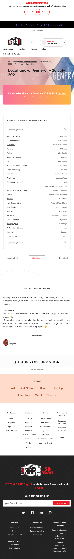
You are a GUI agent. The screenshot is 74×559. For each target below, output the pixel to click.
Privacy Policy (14, 548)
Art (13, 388)
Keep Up (10, 211)
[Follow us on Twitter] (23, 512)
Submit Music (37, 535)
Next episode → (64, 258)
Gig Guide (45, 431)
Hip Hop (58, 388)
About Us (14, 523)
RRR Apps (37, 487)
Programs (28, 422)
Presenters (29, 431)
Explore (28, 413)
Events (45, 413)
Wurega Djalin (12, 224)
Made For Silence (14, 157)
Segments (12, 422)
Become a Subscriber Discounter (59, 536)
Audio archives (11, 431)
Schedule (28, 418)
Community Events (45, 439)
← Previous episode (10, 258)
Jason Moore (31, 64)
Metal (38, 395)
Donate (44, 12)
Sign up (61, 503)
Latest (11, 418)
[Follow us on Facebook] (32, 513)
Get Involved (37, 523)
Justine (10, 199)
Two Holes (11, 178)
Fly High (10, 153)
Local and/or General (28, 62)
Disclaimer (15, 544)
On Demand (11, 413)
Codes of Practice (14, 541)
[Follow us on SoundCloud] (41, 513)
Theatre (51, 395)
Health (44, 388)
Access (14, 531)
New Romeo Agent (14, 203)
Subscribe (30, 12)
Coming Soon (45, 418)
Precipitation (12, 236)
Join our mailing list (37, 496)
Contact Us (14, 527)
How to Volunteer (37, 527)
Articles (28, 443)
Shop (62, 437)
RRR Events (45, 422)
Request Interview (37, 531)
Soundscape (28, 439)
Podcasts (28, 426)
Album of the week (28, 435)
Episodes (11, 426)
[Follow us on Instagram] (50, 513)
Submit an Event (45, 443)
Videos (28, 447)
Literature (24, 395)
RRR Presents (45, 426)
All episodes (37, 258)
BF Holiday (11, 145)
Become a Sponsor (59, 530)
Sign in (32, 41)
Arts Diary (45, 435)
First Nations (27, 388)
